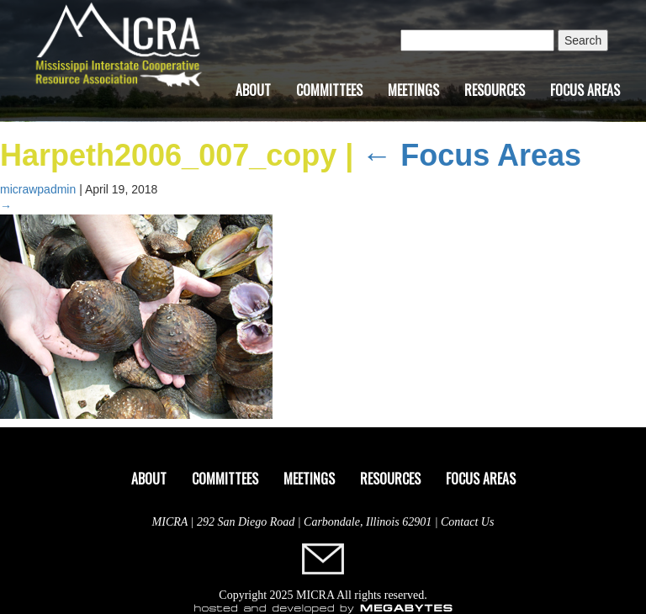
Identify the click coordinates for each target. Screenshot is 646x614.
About (253, 90)
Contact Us (467, 522)
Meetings (413, 90)
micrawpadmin (38, 189)
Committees (329, 90)
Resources (494, 90)
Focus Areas (585, 90)
